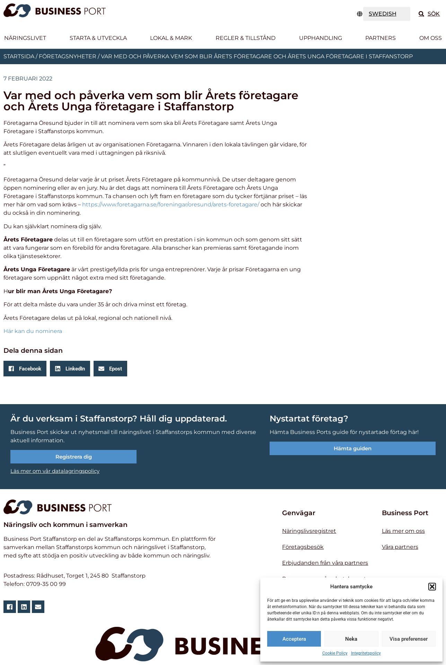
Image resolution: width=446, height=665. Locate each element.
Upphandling (320, 38)
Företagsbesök (303, 547)
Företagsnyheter (67, 56)
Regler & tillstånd (246, 38)
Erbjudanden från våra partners (325, 563)
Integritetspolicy (366, 653)
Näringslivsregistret (309, 531)
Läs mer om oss (403, 531)
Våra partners (400, 547)
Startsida (18, 56)
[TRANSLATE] (387, 14)
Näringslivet (25, 38)
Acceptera (294, 639)
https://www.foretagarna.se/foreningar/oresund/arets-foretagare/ (170, 204)
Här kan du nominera (32, 331)
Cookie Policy (335, 653)
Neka (351, 639)
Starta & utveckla (98, 38)
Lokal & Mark (171, 38)
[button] (432, 586)
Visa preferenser (409, 639)
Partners (380, 38)
